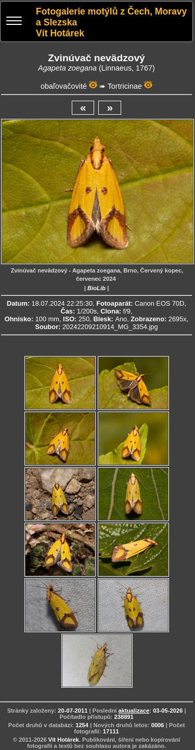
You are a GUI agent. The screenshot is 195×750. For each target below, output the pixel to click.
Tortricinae (125, 86)
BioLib (96, 288)
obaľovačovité (64, 86)
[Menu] (14, 22)
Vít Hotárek (63, 740)
